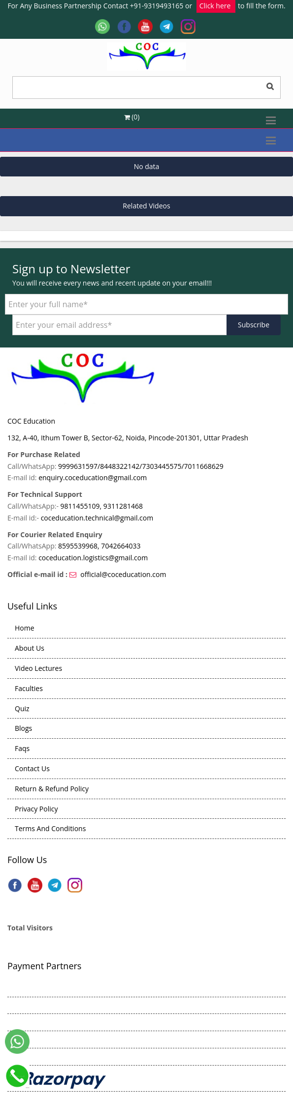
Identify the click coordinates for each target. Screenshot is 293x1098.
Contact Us (32, 768)
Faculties (29, 688)
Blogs (23, 728)
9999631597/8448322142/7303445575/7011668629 (141, 466)
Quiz (22, 708)
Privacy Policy (36, 808)
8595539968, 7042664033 (99, 545)
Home (24, 628)
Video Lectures (38, 668)
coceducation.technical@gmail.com (97, 517)
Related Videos (146, 205)
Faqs (22, 748)
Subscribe (253, 324)
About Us (29, 648)
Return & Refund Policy (52, 788)
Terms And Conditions (50, 828)
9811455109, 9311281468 (102, 506)
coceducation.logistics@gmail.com (93, 557)
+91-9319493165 (157, 5)
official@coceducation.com (123, 574)
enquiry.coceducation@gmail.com (92, 477)
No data (147, 166)
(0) (132, 116)
